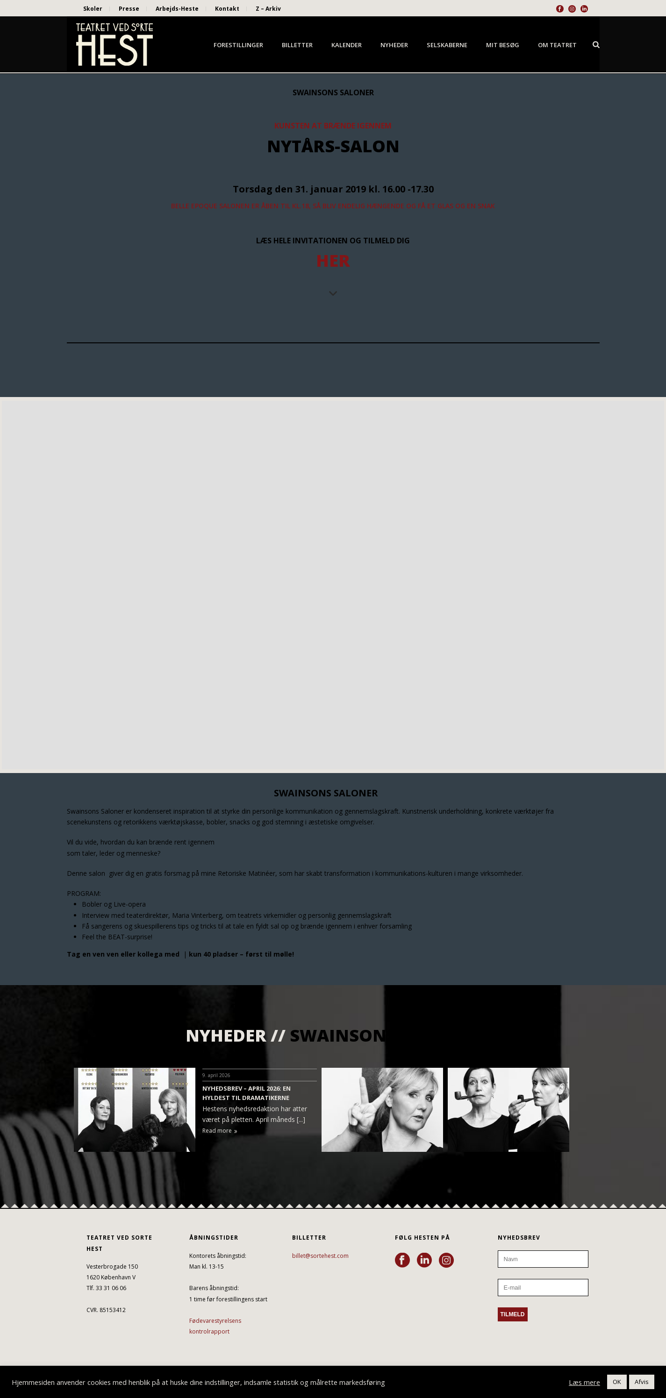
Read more (219, 1131)
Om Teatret (557, 45)
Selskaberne (447, 45)
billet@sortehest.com (320, 1256)
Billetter (297, 45)
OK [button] (617, 1381)
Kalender (346, 45)
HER (333, 260)
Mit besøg (502, 45)
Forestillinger (238, 45)
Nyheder (394, 45)
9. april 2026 (216, 1075)
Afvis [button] (642, 1381)
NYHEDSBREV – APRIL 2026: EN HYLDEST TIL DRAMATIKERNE (246, 1093)
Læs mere (584, 1382)
